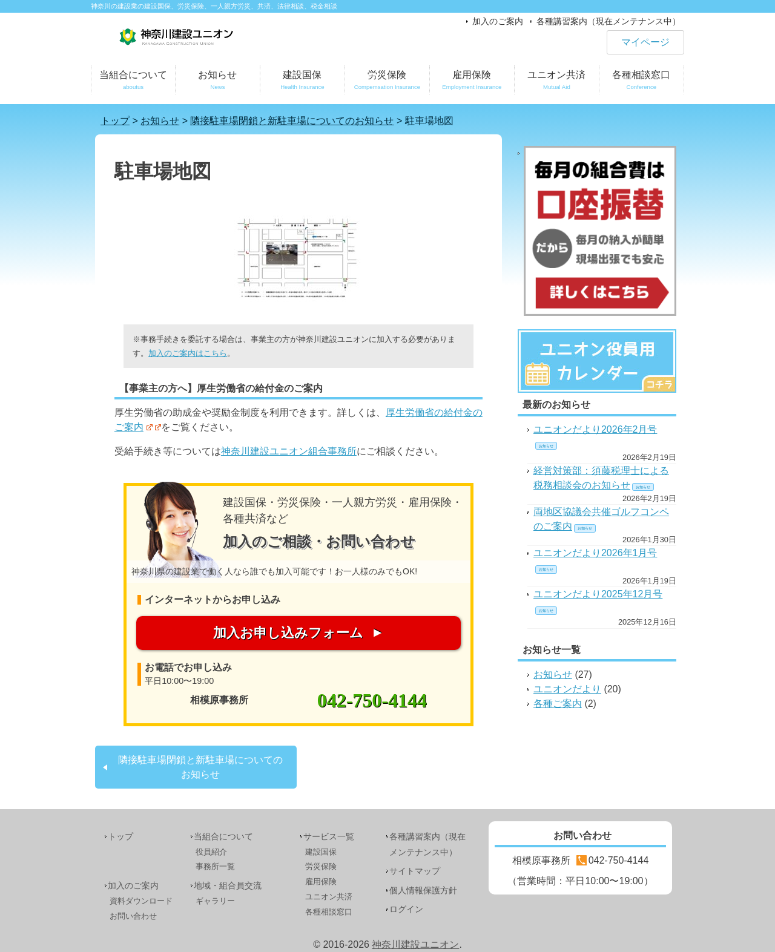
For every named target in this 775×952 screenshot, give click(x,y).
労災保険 (387, 82)
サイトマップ (414, 871)
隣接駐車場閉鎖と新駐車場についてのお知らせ (200, 767)
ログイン (406, 909)
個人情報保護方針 (423, 890)
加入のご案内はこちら (187, 353)
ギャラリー (215, 900)
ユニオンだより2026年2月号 (595, 429)
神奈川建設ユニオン (415, 944)
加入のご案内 (497, 21)
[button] (298, 258)
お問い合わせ (133, 916)
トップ (120, 836)
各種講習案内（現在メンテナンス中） (608, 21)
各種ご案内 (557, 703)
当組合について (133, 82)
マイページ (645, 42)
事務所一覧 (215, 866)
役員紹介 (211, 851)
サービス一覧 (328, 836)
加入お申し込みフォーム (288, 632)
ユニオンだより (567, 689)
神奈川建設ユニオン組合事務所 (289, 451)
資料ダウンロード (141, 900)
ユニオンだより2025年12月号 (597, 594)
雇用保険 (472, 82)
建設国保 (302, 82)
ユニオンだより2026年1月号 (595, 553)
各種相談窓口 (641, 82)
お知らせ (218, 82)
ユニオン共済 (557, 82)
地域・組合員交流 (228, 885)
